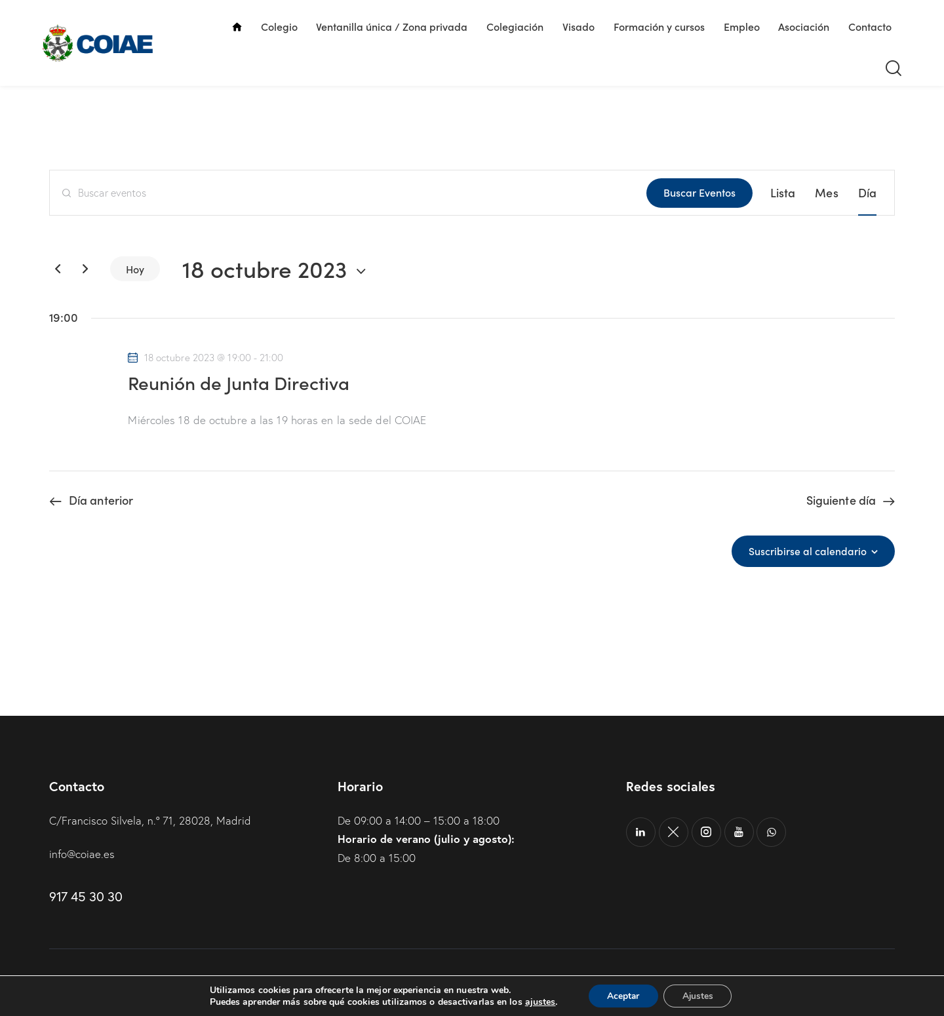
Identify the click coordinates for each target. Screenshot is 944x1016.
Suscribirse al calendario (808, 551)
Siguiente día (841, 500)
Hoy (135, 269)
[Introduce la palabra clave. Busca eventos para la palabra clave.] (348, 192)
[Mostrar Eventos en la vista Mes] (826, 192)
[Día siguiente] (85, 269)
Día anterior (101, 500)
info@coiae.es (82, 854)
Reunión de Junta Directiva (238, 382)
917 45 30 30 (85, 896)
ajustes (537, 1001)
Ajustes (699, 995)
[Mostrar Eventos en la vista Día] (867, 192)
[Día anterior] (58, 269)
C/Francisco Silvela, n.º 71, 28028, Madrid (150, 820)
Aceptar (622, 995)
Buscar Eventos (699, 192)
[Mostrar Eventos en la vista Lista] (783, 192)
